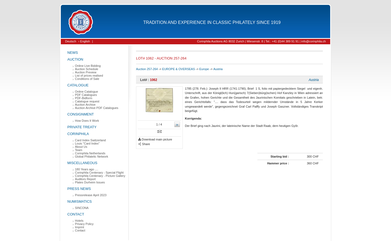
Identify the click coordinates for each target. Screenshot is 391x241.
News (72, 53)
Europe (204, 69)
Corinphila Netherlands (90, 153)
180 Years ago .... (86, 169)
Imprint (79, 227)
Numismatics (79, 201)
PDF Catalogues (86, 94)
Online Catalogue (86, 91)
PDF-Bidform (83, 98)
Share (144, 144)
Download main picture (155, 139)
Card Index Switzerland (90, 140)
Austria (218, 69)
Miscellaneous (82, 163)
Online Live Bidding (88, 65)
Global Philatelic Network (91, 156)
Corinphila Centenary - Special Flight (99, 172)
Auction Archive (85, 104)
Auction (75, 59)
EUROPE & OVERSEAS (178, 69)
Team (78, 150)
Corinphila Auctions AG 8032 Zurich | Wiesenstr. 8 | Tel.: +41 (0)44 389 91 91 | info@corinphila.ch (261, 41)
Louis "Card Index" (87, 143)
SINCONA (82, 207)
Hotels (79, 220)
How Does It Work (87, 120)
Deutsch (70, 41)
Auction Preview (85, 72)
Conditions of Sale (87, 78)
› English (84, 41)
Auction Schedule (86, 69)
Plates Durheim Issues (90, 182)
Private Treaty (81, 127)
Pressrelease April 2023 (90, 195)
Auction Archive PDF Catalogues (96, 107)
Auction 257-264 (147, 69)
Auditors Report (85, 179)
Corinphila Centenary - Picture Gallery (100, 175)
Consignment (80, 114)
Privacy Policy (84, 224)
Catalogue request (87, 101)
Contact (75, 214)
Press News (79, 189)
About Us (81, 146)
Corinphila (78, 134)
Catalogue (78, 85)
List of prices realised (89, 75)
